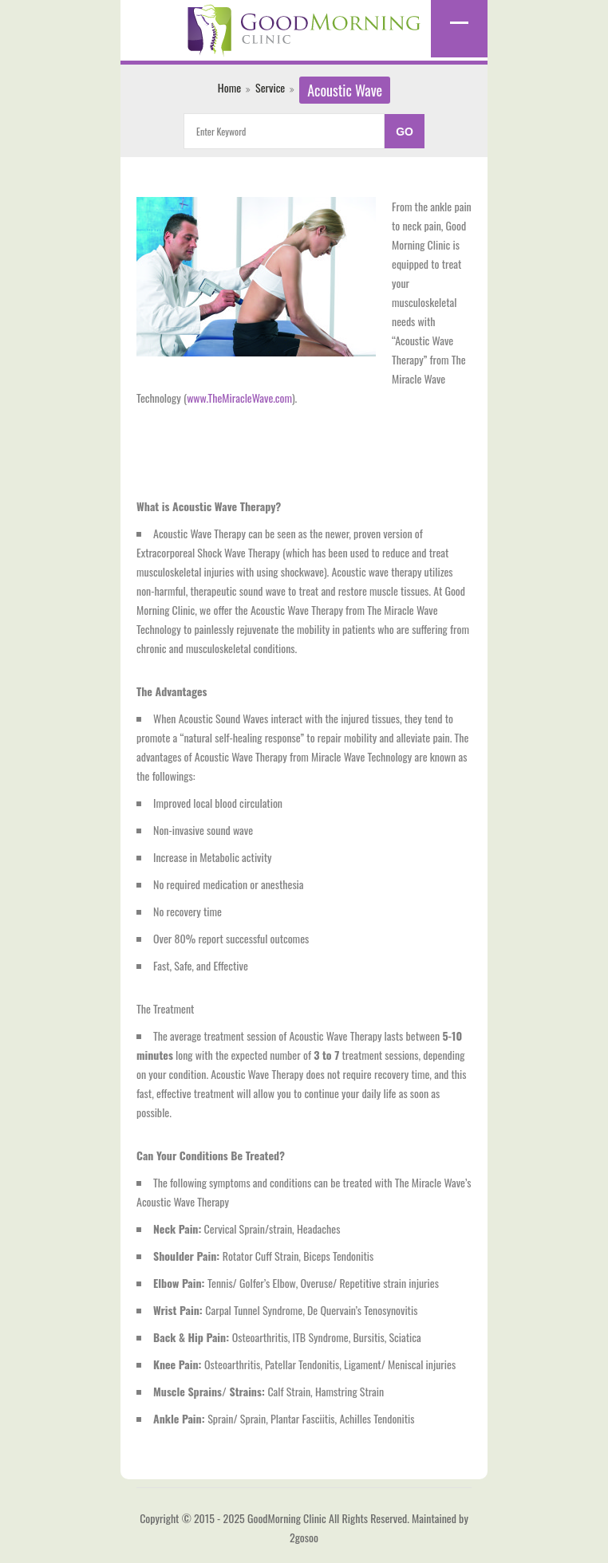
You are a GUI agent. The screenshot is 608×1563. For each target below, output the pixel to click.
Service (270, 87)
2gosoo (304, 1537)
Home (229, 87)
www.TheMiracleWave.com (239, 397)
